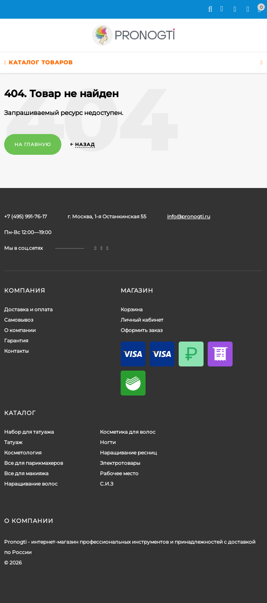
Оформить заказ (142, 330)
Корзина (132, 309)
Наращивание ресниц (128, 452)
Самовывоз (18, 320)
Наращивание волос (31, 484)
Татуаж (13, 442)
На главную (33, 144)
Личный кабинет (142, 320)
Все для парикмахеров (33, 463)
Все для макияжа (26, 473)
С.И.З (106, 484)
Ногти (108, 442)
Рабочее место (119, 473)
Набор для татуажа (29, 432)
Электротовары (120, 463)
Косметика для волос (127, 432)
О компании (20, 330)
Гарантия (16, 340)
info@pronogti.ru (188, 216)
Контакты (16, 351)
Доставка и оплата (28, 309)
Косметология (22, 452)
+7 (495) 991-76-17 (25, 216)
